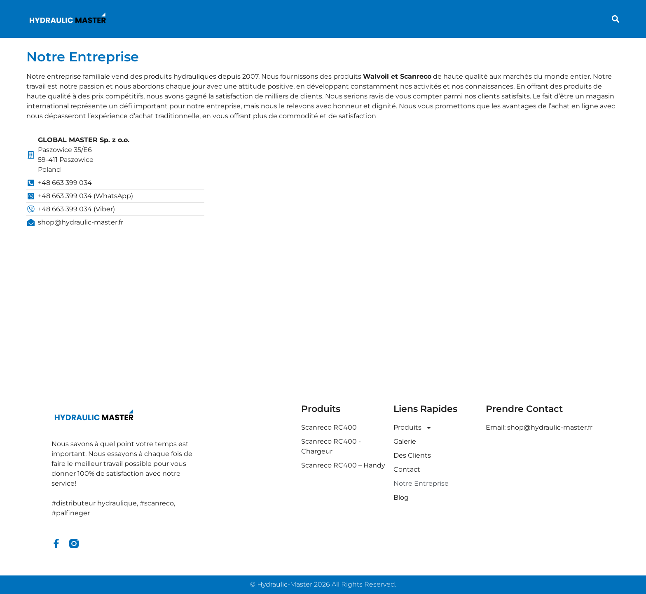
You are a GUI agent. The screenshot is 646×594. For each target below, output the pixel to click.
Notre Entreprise (421, 483)
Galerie (404, 441)
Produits (412, 428)
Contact (406, 469)
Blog (401, 497)
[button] (615, 19)
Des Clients (412, 455)
